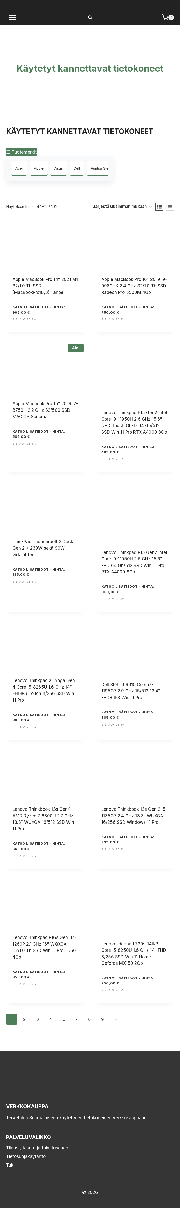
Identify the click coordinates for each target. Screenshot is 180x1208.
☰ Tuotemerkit (21, 152)
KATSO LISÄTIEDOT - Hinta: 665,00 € (38, 846)
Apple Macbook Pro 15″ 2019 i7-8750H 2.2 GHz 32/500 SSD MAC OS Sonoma (45, 410)
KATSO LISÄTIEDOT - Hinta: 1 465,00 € (129, 449)
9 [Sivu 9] (102, 1019)
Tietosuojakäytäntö (26, 1156)
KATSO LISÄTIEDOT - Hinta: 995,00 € (38, 309)
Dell (77, 168)
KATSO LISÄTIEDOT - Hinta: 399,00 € (127, 839)
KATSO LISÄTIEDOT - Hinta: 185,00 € (38, 572)
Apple (39, 168)
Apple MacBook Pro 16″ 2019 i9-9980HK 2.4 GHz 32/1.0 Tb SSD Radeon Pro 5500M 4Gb (134, 286)
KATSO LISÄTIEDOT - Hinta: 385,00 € (38, 717)
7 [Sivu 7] (76, 1019)
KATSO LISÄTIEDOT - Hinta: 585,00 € (38, 434)
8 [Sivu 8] (89, 1019)
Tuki (10, 1165)
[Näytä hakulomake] (90, 17)
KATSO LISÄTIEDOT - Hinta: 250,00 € (127, 980)
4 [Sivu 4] (50, 1019)
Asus (58, 168)
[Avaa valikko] (12, 17)
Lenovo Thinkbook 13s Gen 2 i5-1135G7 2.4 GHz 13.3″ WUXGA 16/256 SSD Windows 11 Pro (134, 816)
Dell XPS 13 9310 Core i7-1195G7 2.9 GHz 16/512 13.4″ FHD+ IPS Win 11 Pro (130, 691)
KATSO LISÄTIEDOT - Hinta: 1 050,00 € (129, 589)
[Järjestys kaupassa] (122, 207)
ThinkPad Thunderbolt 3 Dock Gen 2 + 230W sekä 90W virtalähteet (42, 548)
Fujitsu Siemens (104, 168)
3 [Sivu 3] (37, 1019)
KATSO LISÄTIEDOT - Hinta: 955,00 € (38, 974)
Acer (19, 168)
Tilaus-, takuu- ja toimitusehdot (38, 1147)
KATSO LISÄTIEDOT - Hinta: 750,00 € (127, 309)
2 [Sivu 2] (24, 1019)
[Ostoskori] (168, 17)
